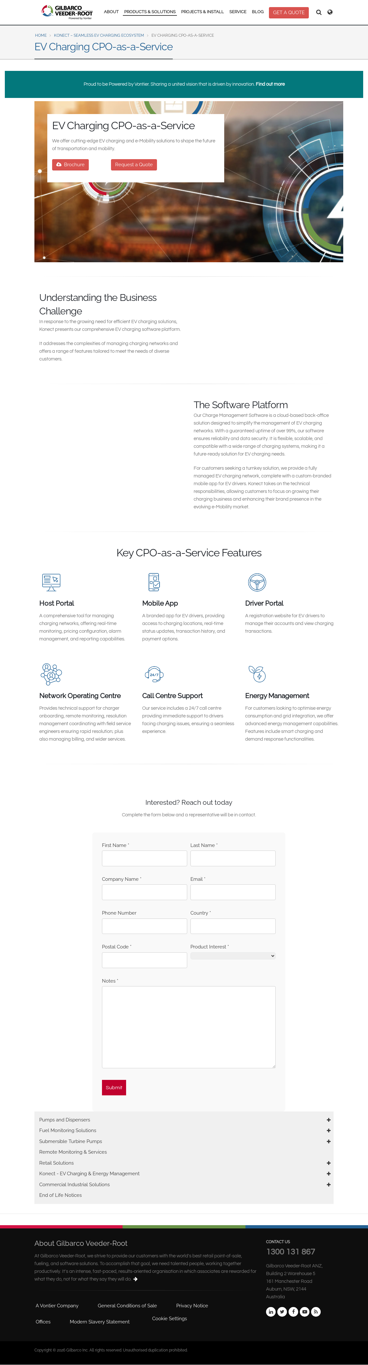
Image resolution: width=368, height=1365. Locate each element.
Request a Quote (134, 165)
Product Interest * (209, 947)
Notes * (110, 981)
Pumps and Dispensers (64, 1120)
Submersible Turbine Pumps (70, 1141)
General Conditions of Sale (127, 1306)
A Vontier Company (57, 1306)
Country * (200, 913)
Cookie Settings (169, 1319)
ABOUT (111, 11)
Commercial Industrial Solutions (74, 1184)
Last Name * (204, 845)
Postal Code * (117, 947)
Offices (43, 1322)
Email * (198, 879)
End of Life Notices (60, 1195)
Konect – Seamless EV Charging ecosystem (99, 35)
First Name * (115, 845)
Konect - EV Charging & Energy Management (89, 1174)
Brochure (70, 165)
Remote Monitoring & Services (73, 1152)
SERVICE (237, 11)
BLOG (257, 11)
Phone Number (119, 913)
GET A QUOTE (289, 12)
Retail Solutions (56, 1163)
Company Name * (122, 879)
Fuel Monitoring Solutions (67, 1130)
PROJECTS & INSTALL (202, 11)
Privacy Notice (192, 1306)
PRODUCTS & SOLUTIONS (150, 11)
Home (41, 35)
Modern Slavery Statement (100, 1322)
